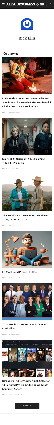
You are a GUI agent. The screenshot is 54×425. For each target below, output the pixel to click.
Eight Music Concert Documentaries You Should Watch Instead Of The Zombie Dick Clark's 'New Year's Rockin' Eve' (27, 102)
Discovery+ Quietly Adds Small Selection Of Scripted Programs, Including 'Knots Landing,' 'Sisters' (26, 385)
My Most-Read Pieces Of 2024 (19, 272)
